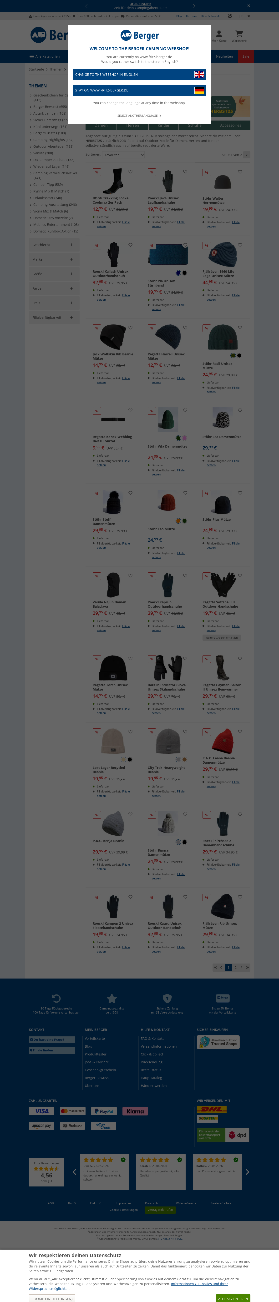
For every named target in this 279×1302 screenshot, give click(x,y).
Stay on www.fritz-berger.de (139, 90)
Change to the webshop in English (139, 74)
